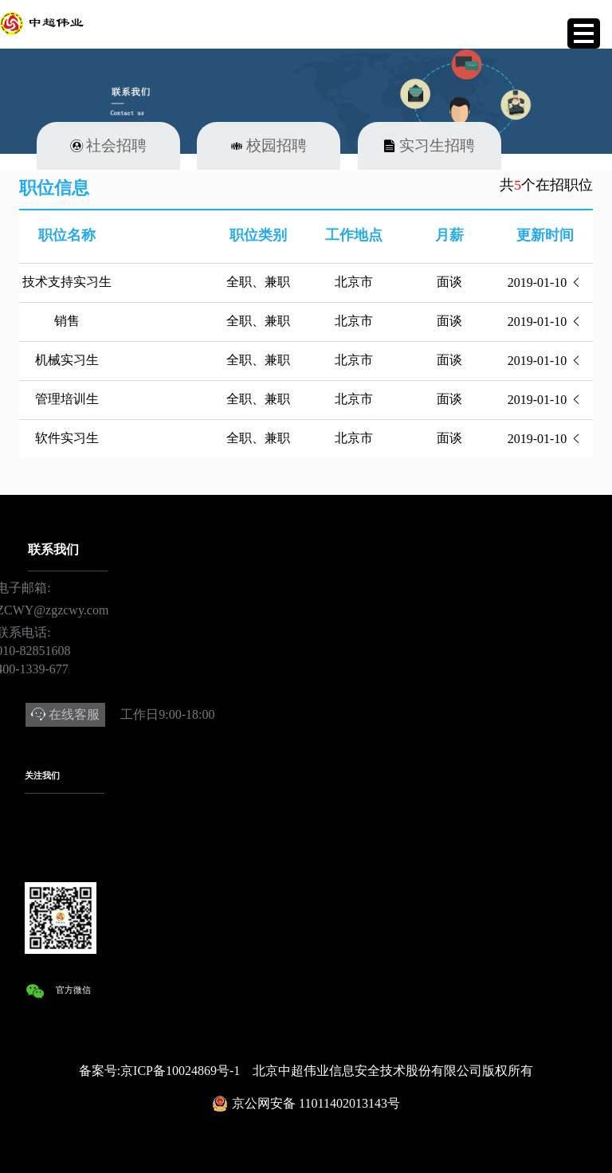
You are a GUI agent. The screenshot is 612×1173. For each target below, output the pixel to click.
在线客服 (74, 714)
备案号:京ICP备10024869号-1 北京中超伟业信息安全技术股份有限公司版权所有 (306, 1070)
